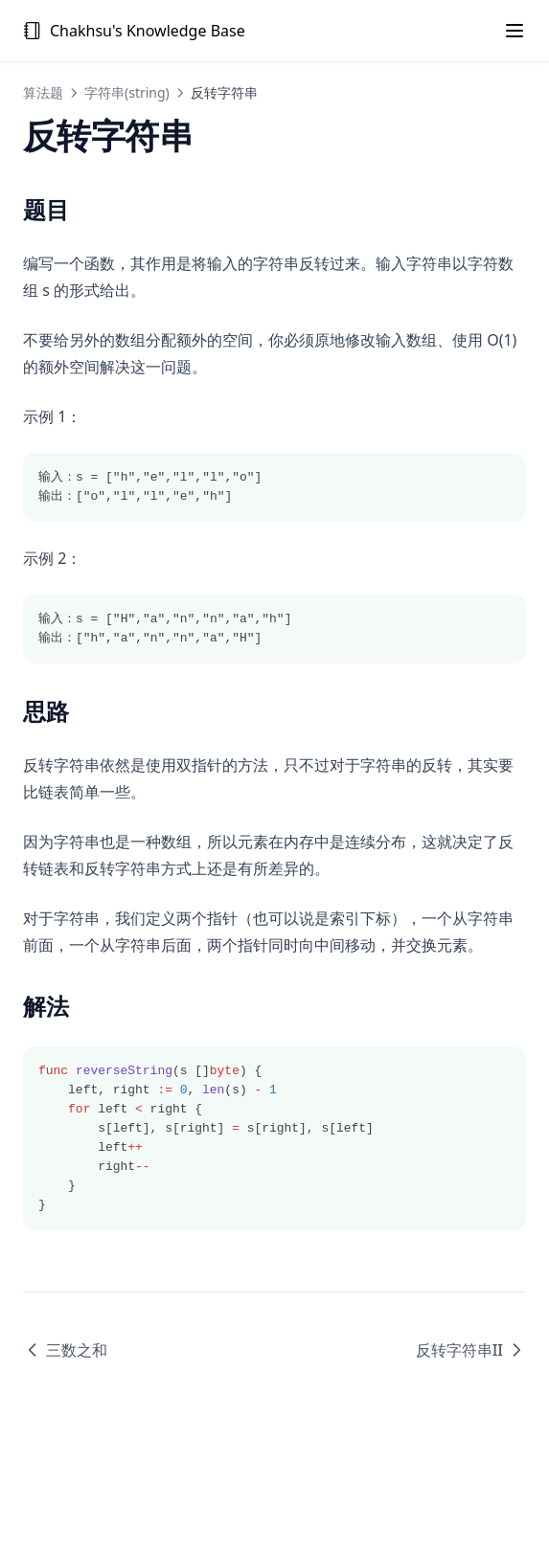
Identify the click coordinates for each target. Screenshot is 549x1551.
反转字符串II (471, 1349)
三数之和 (65, 1349)
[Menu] (514, 30)
